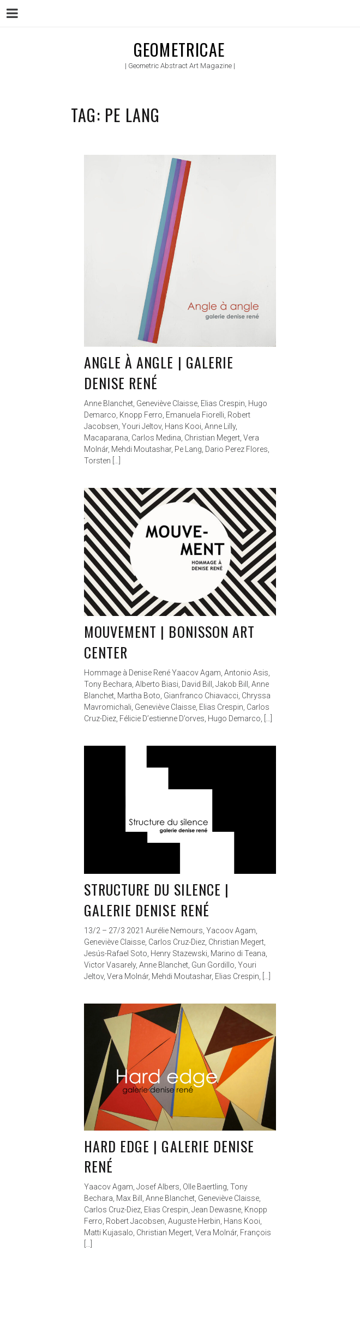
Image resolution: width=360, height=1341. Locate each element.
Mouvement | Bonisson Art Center (169, 642)
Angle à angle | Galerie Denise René (158, 373)
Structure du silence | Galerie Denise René (156, 900)
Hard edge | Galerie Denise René (169, 1156)
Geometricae (179, 49)
